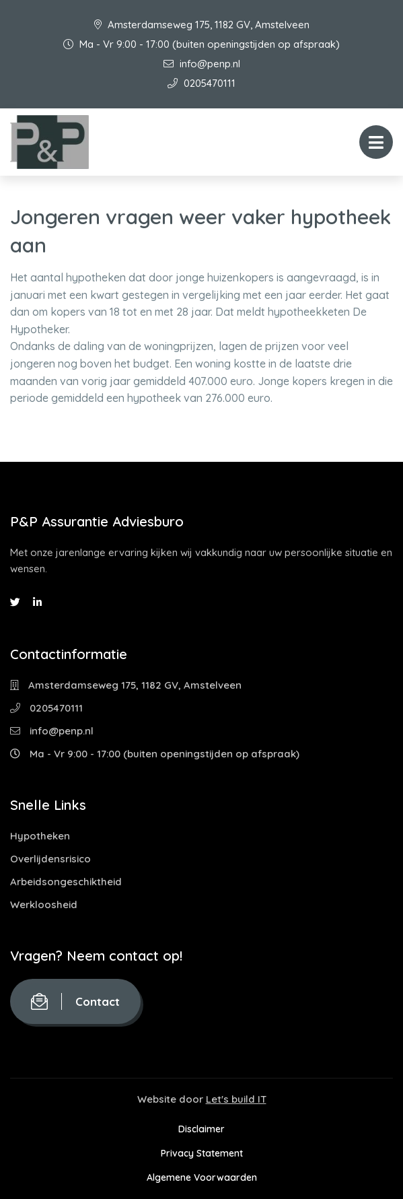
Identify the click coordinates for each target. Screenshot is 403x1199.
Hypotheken (40, 835)
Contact (75, 1001)
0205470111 (201, 83)
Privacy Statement (202, 1153)
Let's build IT (236, 1099)
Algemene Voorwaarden (202, 1177)
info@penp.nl (201, 63)
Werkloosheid (43, 904)
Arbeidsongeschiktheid (66, 881)
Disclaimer (201, 1129)
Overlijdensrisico (50, 858)
